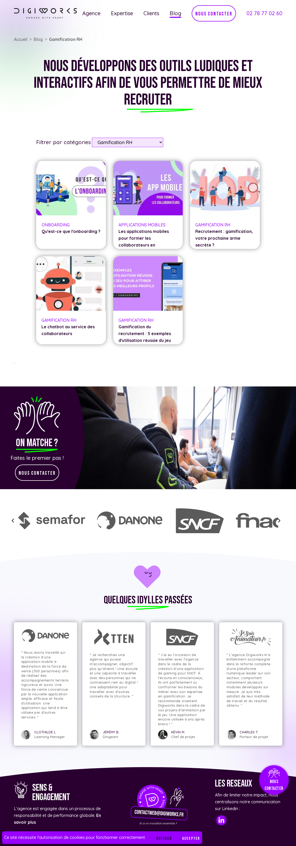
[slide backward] (13, 520)
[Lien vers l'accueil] (45, 13)
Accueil (20, 39)
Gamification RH (65, 39)
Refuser (164, 838)
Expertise (122, 13)
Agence (91, 13)
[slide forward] (279, 520)
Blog (175, 13)
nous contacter (213, 14)
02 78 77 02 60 (264, 13)
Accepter (191, 838)
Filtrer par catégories (63, 142)
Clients (151, 13)
